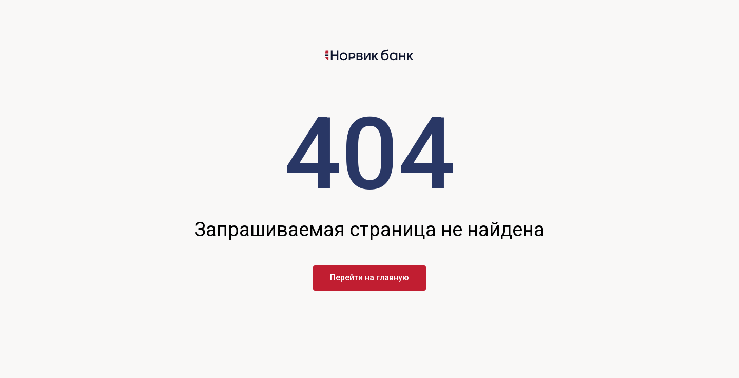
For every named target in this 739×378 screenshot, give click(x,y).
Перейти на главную (369, 277)
